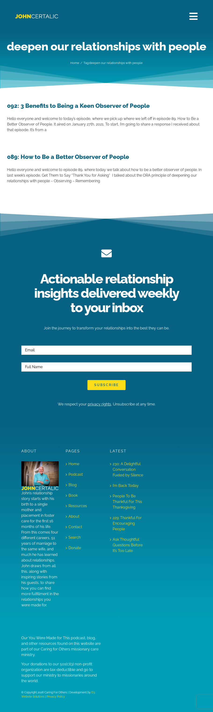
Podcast (76, 474)
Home (74, 464)
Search (75, 537)
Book (73, 495)
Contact (75, 527)
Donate (75, 548)
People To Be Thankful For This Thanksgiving (127, 502)
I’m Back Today (126, 485)
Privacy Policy (56, 696)
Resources (78, 506)
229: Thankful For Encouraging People (127, 523)
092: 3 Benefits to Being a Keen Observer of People (78, 105)
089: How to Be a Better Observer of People (68, 157)
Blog (73, 485)
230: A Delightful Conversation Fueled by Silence (128, 469)
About (74, 516)
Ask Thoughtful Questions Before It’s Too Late (128, 545)
